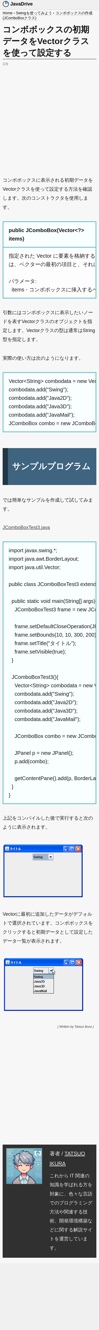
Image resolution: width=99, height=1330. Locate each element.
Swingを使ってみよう (34, 13)
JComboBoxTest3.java (26, 527)
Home (7, 13)
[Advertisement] (49, 116)
